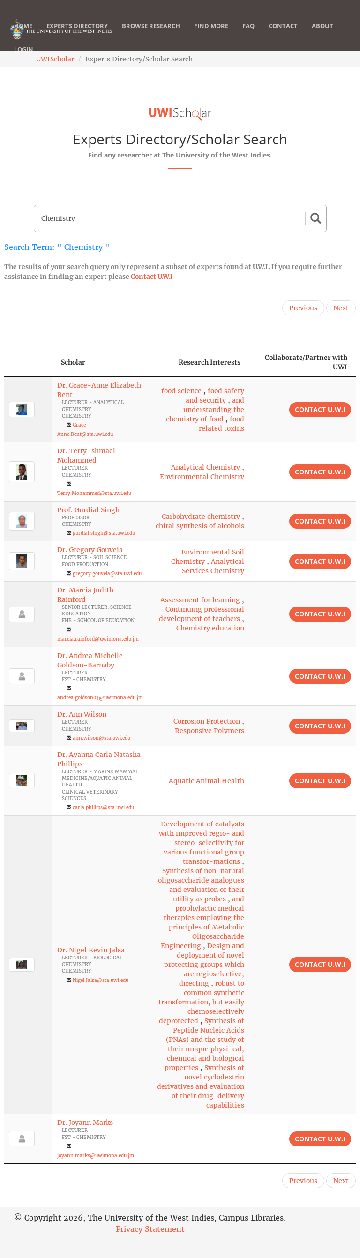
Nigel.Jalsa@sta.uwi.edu (100, 980)
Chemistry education (210, 628)
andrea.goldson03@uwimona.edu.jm (100, 698)
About (322, 35)
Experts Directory (77, 35)
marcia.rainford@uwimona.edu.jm (98, 639)
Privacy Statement (150, 1229)
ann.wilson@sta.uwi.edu (101, 738)
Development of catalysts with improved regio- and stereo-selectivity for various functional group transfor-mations (201, 843)
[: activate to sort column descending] (28, 362)
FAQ (248, 35)
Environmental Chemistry (202, 476)
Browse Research (151, 35)
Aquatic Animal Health (206, 781)
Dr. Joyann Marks (85, 1122)
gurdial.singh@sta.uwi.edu (104, 533)
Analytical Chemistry (205, 467)
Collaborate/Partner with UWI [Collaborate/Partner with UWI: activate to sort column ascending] (306, 362)
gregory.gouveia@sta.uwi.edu (107, 573)
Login (23, 58)
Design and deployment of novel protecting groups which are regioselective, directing (204, 965)
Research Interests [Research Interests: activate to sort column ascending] (209, 362)
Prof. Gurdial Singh (88, 510)
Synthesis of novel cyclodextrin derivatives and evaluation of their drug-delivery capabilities (200, 1086)
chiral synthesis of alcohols (200, 526)
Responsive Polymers (209, 730)
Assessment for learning (200, 600)
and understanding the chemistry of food (205, 409)
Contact (283, 35)
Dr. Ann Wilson (81, 714)
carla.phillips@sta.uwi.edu (103, 807)
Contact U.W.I (152, 276)
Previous (303, 308)
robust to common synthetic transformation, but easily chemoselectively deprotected (201, 1002)
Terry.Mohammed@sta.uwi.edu (94, 493)
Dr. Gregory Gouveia (90, 550)
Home (23, 35)
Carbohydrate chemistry (201, 516)
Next (341, 308)
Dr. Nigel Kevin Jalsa (91, 950)
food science (181, 391)
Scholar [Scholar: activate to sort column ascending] (73, 362)
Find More (211, 35)
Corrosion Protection (206, 721)
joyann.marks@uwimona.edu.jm (95, 1156)
